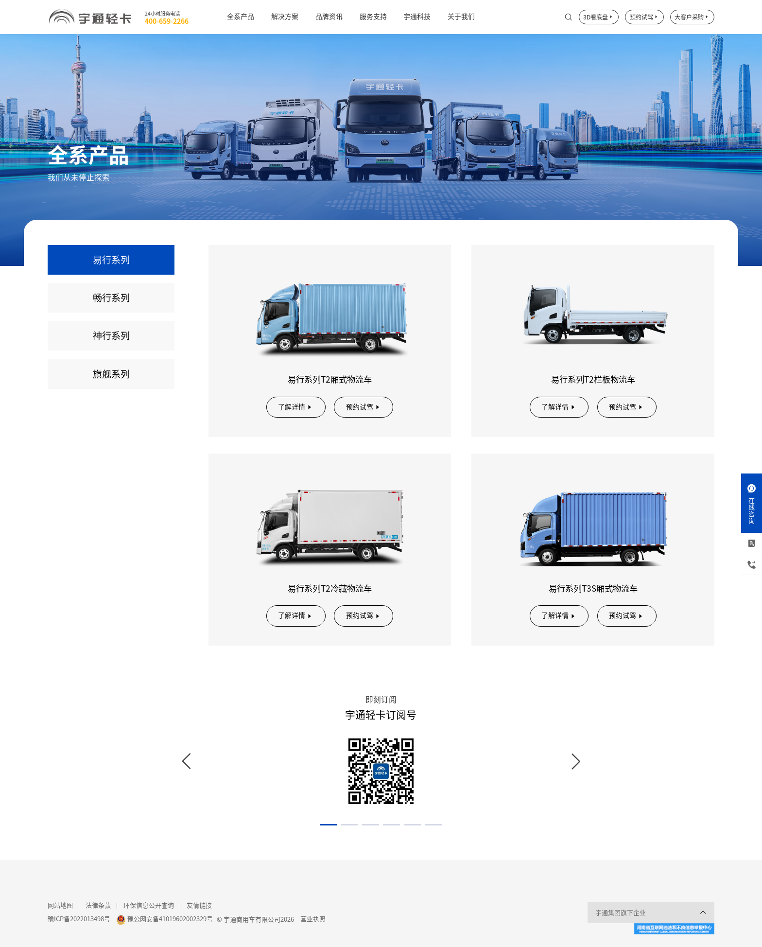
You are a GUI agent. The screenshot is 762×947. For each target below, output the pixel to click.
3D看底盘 (598, 17)
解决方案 (284, 16)
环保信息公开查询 (148, 905)
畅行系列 (111, 297)
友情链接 (199, 905)
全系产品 (240, 16)
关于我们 (461, 16)
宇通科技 (417, 16)
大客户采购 (692, 17)
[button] (328, 824)
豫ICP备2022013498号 (79, 919)
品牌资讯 (329, 16)
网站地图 (60, 905)
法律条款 (98, 905)
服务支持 (373, 16)
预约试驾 (644, 17)
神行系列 (111, 335)
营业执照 (313, 919)
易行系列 (111, 259)
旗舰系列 (111, 374)
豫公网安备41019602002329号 (170, 919)
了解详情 (295, 407)
